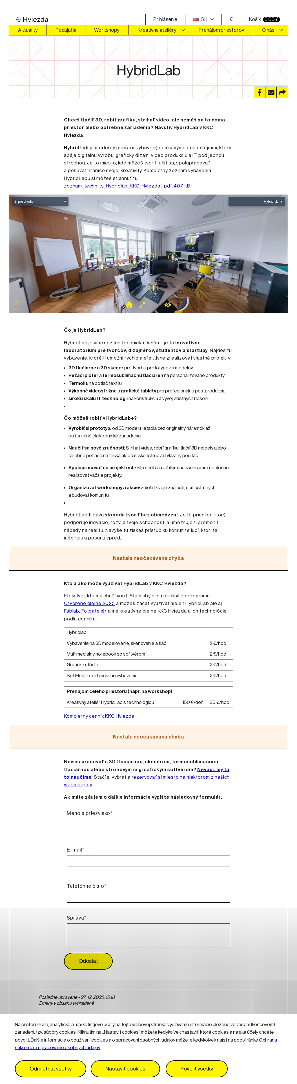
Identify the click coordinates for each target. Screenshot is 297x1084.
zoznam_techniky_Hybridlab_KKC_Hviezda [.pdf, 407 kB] (128, 186)
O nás (268, 30)
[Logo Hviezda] (77, 19)
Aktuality (28, 30)
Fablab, (72, 611)
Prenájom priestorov (221, 30)
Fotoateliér (94, 611)
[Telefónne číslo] (148, 897)
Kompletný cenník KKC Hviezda (99, 716)
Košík (264, 19)
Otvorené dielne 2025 (89, 603)
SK (200, 19)
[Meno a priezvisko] (148, 824)
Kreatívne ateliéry (157, 30)
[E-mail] (148, 860)
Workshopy (106, 30)
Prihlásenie (165, 19)
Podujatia (66, 30)
